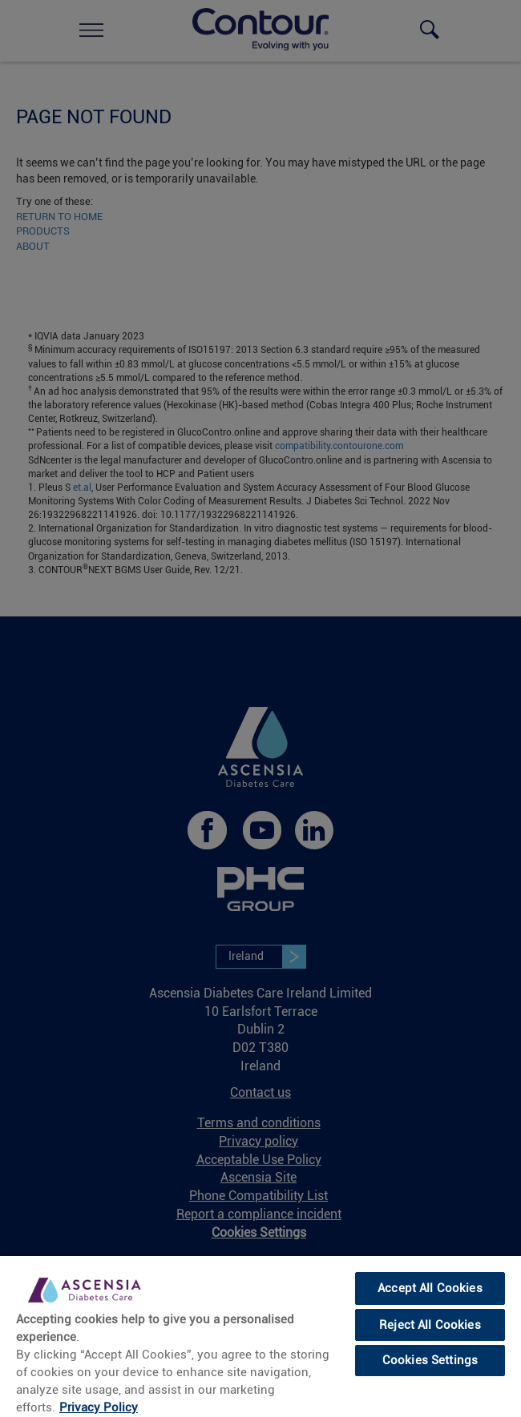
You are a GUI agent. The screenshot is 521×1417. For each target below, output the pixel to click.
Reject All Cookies (430, 1325)
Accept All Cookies (430, 1288)
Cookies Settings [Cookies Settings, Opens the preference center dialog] (430, 1360)
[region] (260, 1335)
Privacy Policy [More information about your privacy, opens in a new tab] (98, 1407)
